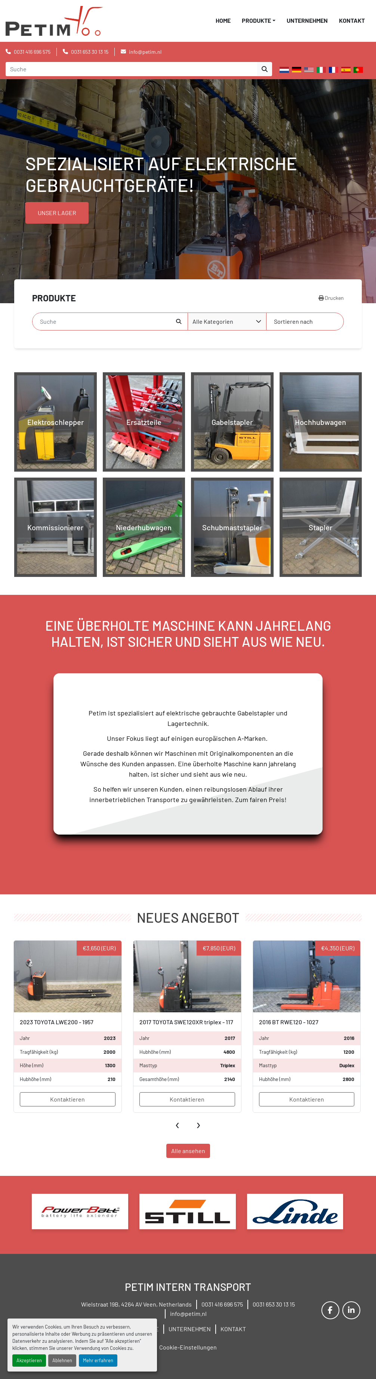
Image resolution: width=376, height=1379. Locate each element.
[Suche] (104, 321)
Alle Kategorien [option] (212, 321)
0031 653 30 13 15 (89, 52)
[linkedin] (351, 1310)
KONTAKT (352, 20)
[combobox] (227, 321)
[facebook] (330, 1310)
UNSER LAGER (57, 212)
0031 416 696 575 (32, 52)
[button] (258, 20)
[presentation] (178, 1123)
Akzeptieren (29, 1360)
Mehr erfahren (98, 1360)
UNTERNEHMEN (307, 20)
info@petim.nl (145, 52)
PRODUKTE (256, 20)
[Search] (131, 69)
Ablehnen (62, 1360)
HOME (223, 20)
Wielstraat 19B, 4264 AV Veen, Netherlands (136, 1304)
